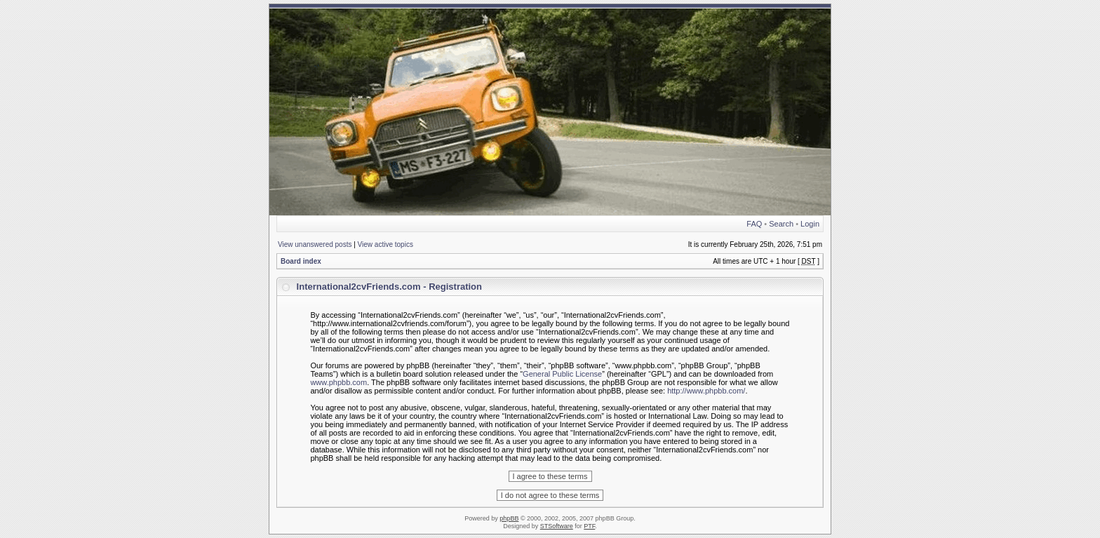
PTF (589, 526)
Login (809, 224)
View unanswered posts (314, 244)
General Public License (562, 374)
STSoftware (556, 526)
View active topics (385, 244)
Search (781, 224)
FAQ (754, 224)
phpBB (508, 518)
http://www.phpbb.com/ (706, 390)
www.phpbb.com (338, 382)
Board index (301, 261)
